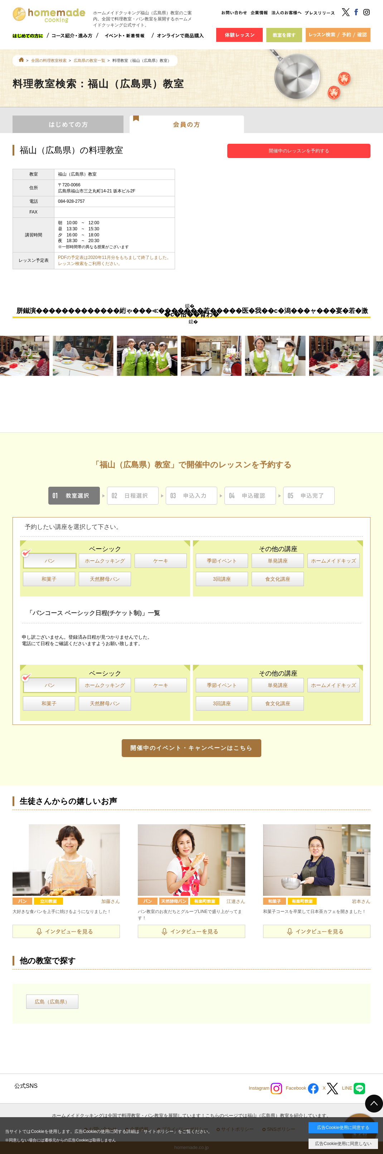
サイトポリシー (159, 1131)
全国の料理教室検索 (49, 60)
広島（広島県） (52, 1002)
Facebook (302, 1088)
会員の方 (187, 123)
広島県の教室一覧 (89, 60)
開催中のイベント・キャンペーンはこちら (191, 748)
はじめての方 (68, 123)
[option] (86, 356)
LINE (353, 1088)
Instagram (265, 1088)
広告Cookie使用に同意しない (343, 1143)
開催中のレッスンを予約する (299, 150)
